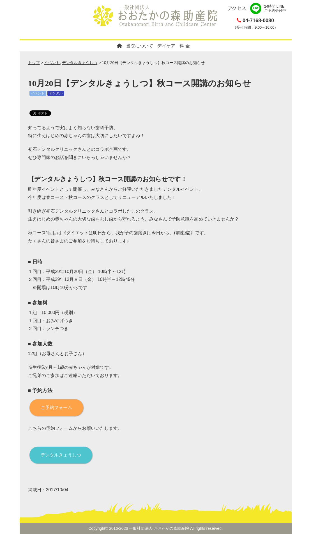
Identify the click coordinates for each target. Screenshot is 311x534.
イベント (52, 62)
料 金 (184, 46)
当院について (139, 46)
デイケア (166, 46)
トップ (34, 62)
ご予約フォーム (56, 407)
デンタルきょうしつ (79, 62)
